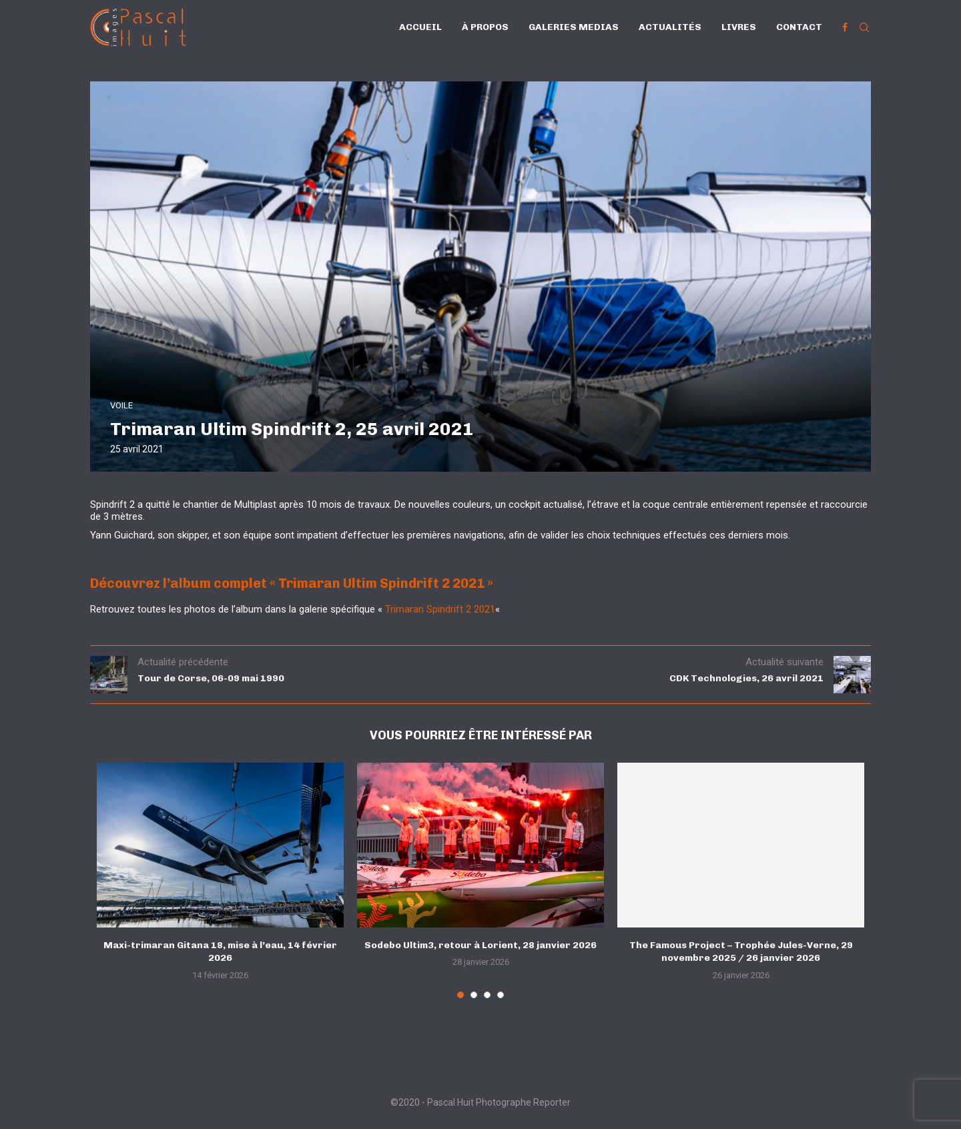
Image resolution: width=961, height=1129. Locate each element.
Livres (738, 27)
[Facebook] (845, 27)
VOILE (121, 405)
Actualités (670, 27)
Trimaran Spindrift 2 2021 (440, 609)
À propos (485, 27)
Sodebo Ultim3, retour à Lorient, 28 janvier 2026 (480, 945)
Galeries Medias (574, 27)
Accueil (420, 27)
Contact (799, 27)
